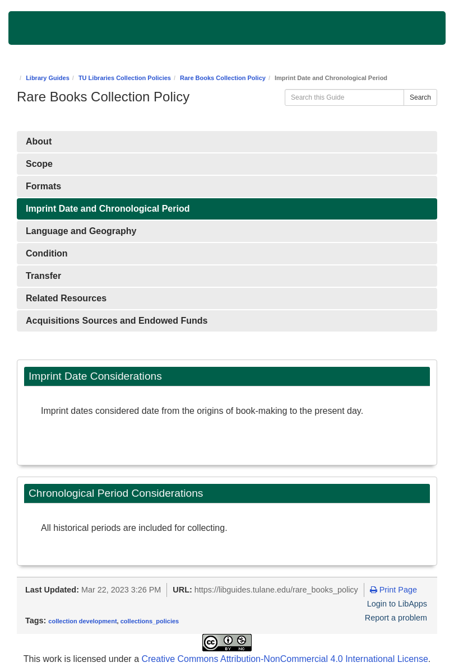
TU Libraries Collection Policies (124, 77)
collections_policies (150, 621)
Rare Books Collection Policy (223, 77)
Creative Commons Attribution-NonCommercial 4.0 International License (284, 659)
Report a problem (396, 617)
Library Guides (48, 77)
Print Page (393, 589)
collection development (82, 621)
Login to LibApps (397, 603)
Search (420, 97)
